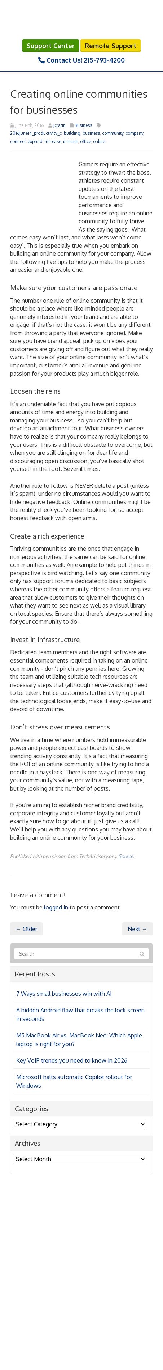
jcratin (59, 125)
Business (83, 125)
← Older (26, 929)
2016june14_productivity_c (36, 133)
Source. (126, 856)
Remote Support (110, 46)
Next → (137, 929)
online (99, 141)
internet (70, 141)
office (85, 141)
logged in (56, 907)
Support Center (51, 46)
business (91, 133)
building (72, 133)
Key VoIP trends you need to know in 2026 (71, 1060)
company (134, 133)
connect (18, 141)
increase (53, 141)
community (112, 133)
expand (35, 141)
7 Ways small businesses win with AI (64, 993)
